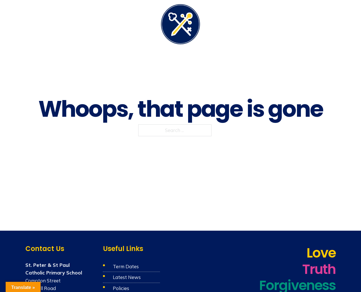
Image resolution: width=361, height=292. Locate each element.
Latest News (127, 277)
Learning (140, 23)
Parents (251, 23)
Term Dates (126, 266)
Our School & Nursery (63, 23)
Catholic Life (109, 23)
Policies (121, 288)
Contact (327, 23)
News (306, 23)
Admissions (280, 23)
